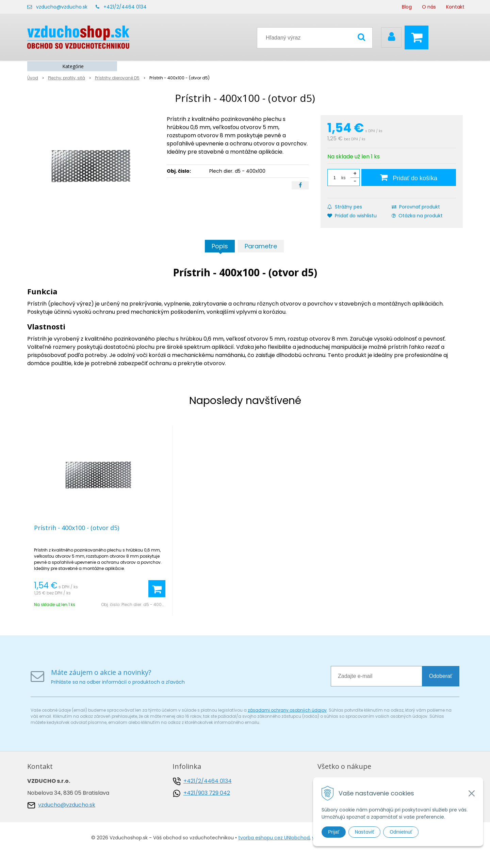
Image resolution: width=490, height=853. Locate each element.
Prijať (333, 832)
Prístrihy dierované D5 (117, 78)
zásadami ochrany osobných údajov (287, 710)
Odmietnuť (401, 832)
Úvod (32, 78)
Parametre (261, 246)
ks (343, 178)
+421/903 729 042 (206, 793)
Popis (220, 246)
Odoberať (440, 676)
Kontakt (455, 6)
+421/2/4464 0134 (125, 6)
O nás (429, 6)
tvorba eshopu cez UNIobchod (274, 837)
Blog (407, 6)
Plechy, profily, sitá (66, 78)
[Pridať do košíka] (408, 177)
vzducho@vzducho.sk (61, 6)
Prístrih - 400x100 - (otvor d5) (76, 528)
